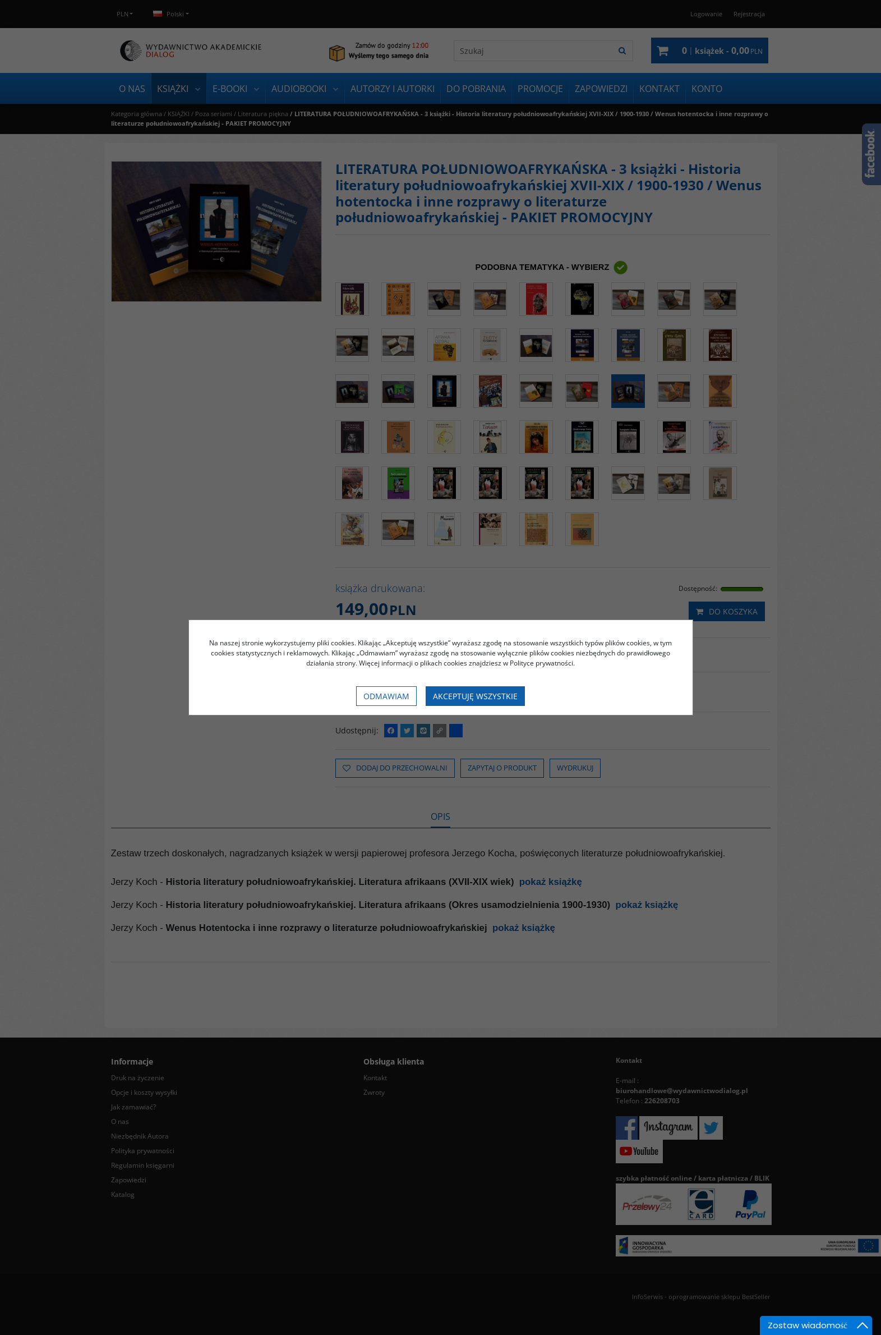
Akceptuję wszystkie (475, 696)
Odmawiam (386, 696)
